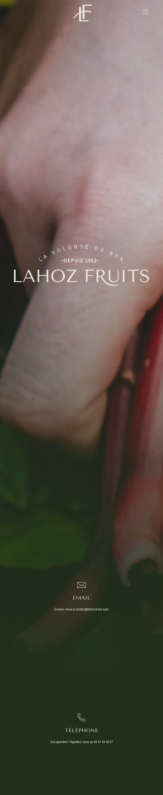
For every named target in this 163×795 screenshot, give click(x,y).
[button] (145, 12)
